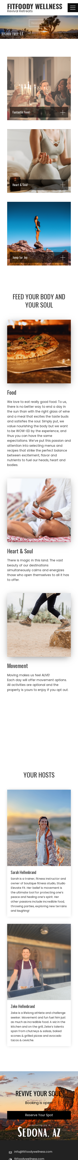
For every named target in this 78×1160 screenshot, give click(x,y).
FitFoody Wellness (34, 6)
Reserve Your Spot (39, 1115)
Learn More (39, 712)
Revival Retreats (20, 11)
